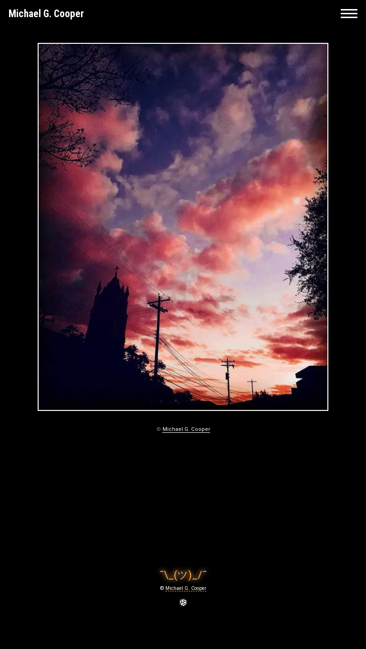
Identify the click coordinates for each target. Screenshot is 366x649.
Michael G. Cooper (46, 14)
